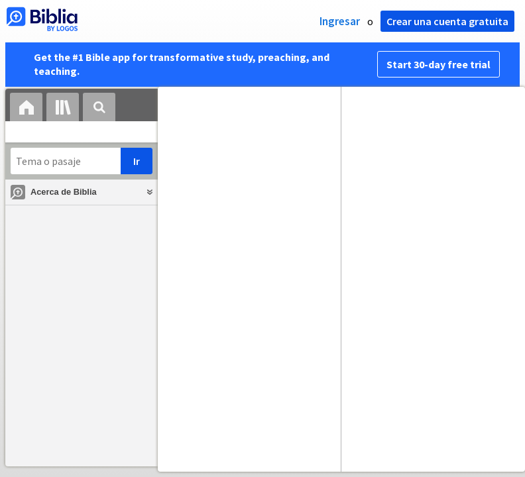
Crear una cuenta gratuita (447, 21)
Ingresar (340, 21)
